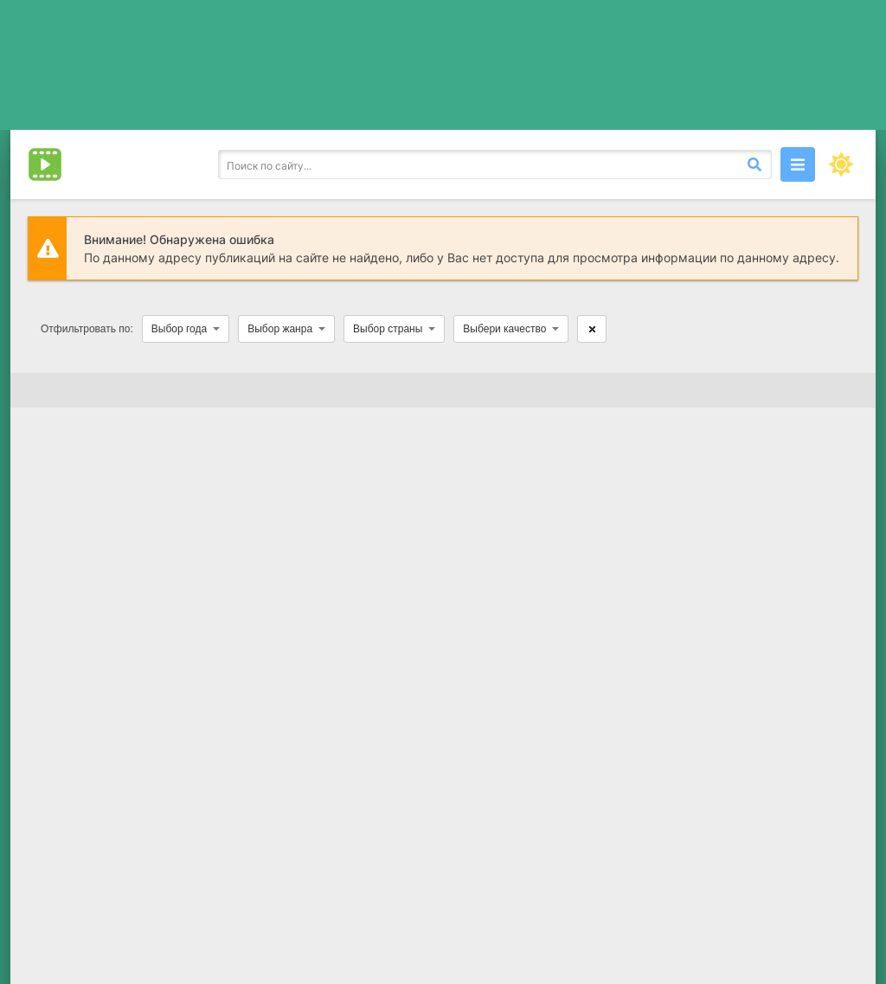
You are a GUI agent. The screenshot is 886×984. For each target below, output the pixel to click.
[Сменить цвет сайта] (841, 164)
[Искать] (754, 164)
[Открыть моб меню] (797, 164)
